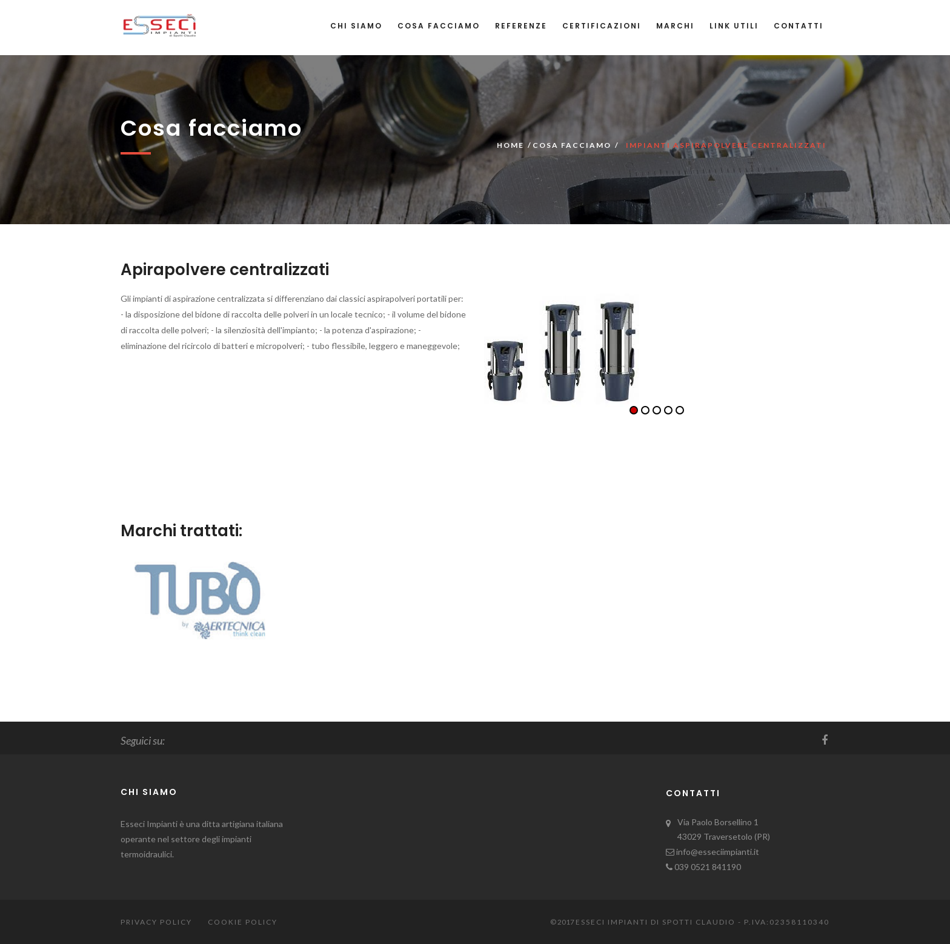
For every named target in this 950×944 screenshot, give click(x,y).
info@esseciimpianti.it (716, 851)
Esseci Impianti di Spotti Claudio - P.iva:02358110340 (702, 921)
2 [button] (645, 410)
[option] (656, 349)
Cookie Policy (242, 921)
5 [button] (680, 410)
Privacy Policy (156, 921)
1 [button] (633, 410)
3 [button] (657, 410)
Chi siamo (356, 26)
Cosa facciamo (438, 26)
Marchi (675, 26)
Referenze (521, 26)
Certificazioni (601, 26)
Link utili (734, 26)
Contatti (798, 26)
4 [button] (668, 410)
